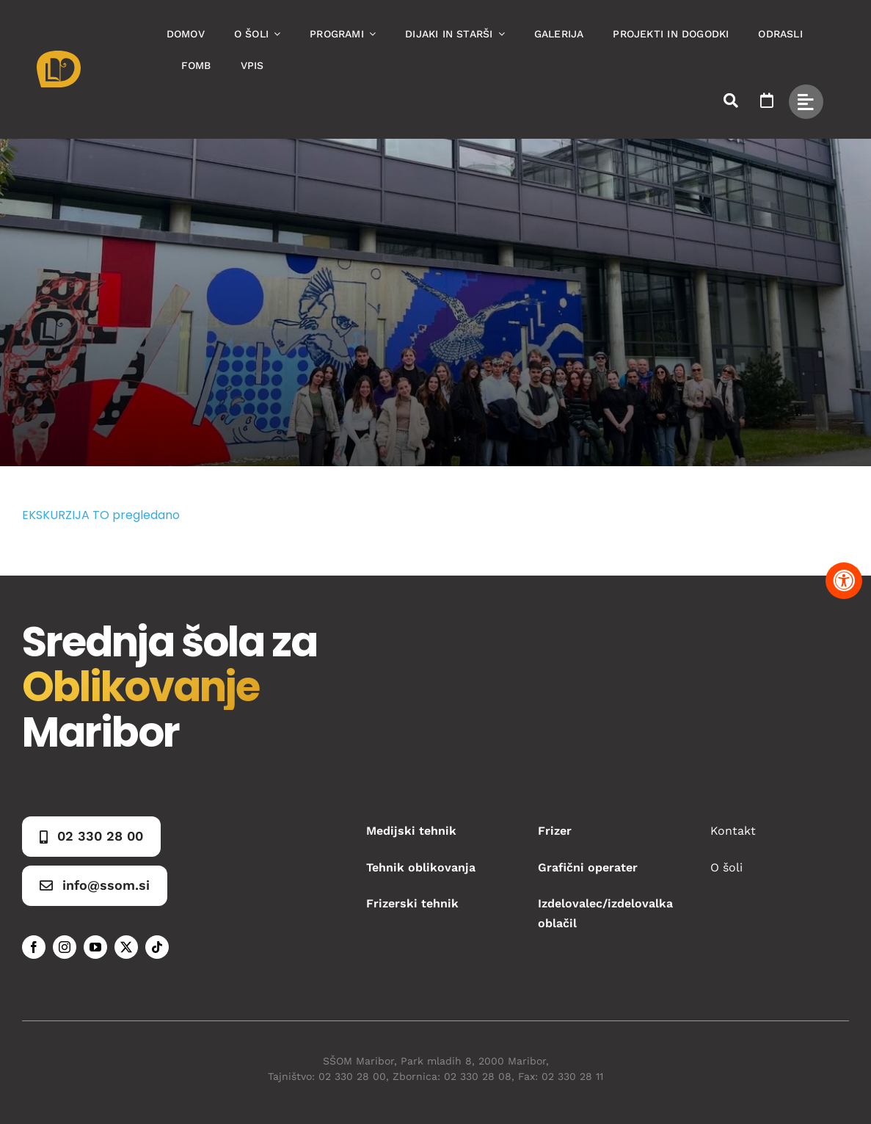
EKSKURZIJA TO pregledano (101, 515)
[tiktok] (157, 947)
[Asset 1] (59, 56)
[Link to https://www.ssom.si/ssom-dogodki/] (766, 100)
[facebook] (33, 947)
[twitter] (126, 947)
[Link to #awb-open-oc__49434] (806, 102)
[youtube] (95, 947)
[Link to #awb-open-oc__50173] (731, 100)
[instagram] (64, 947)
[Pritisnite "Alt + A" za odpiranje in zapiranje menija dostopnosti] (844, 580)
